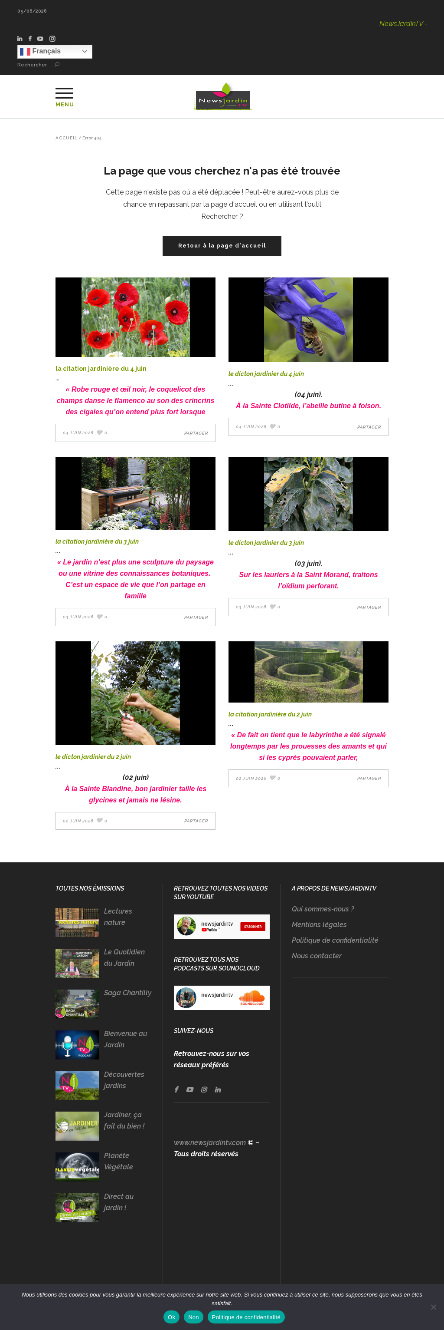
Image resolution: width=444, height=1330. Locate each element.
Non (193, 1317)
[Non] (433, 1307)
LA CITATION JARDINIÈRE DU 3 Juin (97, 541)
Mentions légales (319, 925)
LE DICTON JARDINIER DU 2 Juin (93, 756)
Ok (171, 1317)
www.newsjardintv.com (210, 1143)
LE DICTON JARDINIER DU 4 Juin (266, 373)
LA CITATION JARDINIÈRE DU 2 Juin (270, 714)
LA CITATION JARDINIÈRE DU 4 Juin (101, 368)
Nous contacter (317, 956)
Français (40, 51)
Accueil (67, 138)
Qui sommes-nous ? (323, 909)
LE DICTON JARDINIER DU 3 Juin (266, 542)
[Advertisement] (340, 1145)
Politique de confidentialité (335, 940)
